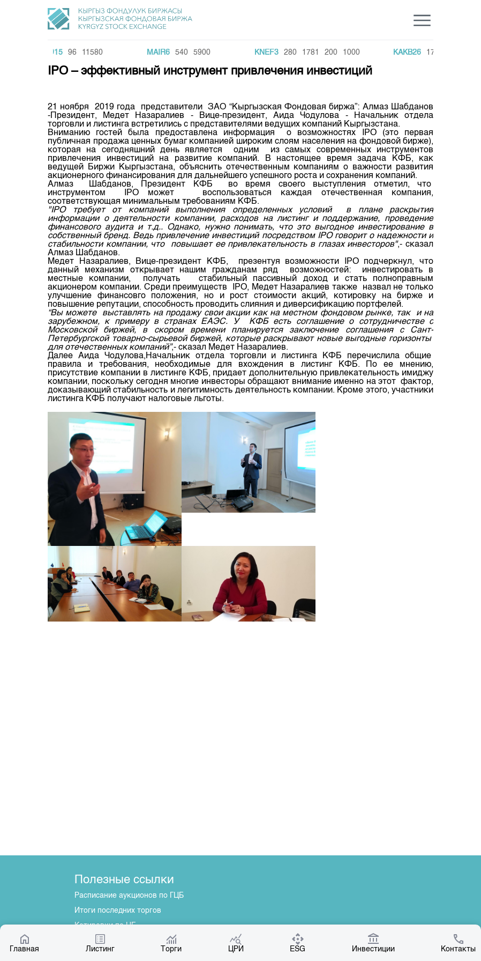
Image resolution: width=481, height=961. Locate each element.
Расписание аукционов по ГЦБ (129, 895)
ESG (297, 943)
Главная (24, 943)
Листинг (100, 943)
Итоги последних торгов (117, 910)
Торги (171, 943)
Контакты (458, 943)
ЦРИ (236, 943)
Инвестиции (373, 943)
